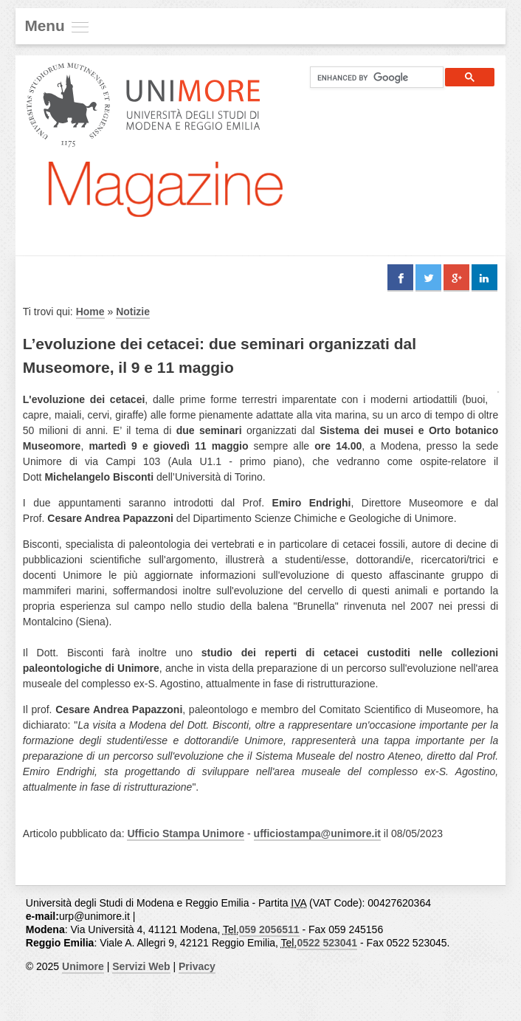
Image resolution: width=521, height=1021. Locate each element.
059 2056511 (269, 929)
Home (90, 311)
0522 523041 (327, 943)
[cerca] (370, 77)
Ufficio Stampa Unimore (185, 833)
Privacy (197, 966)
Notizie (133, 311)
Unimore (83, 966)
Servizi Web (141, 966)
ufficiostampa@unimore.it (317, 833)
